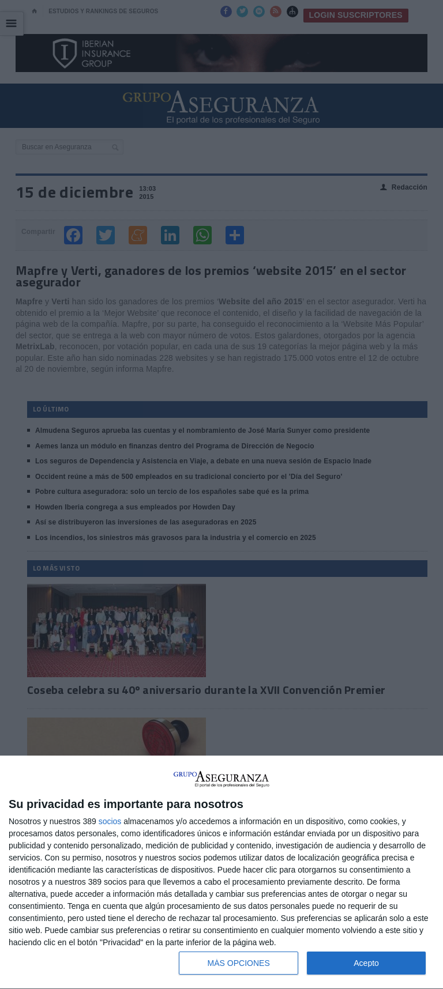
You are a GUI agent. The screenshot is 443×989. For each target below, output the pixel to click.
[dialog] (221, 872)
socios (110, 821)
